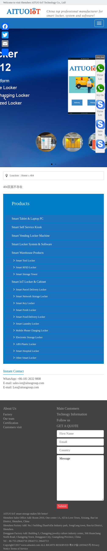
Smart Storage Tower (27, 274)
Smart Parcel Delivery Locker (31, 289)
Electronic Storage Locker (29, 337)
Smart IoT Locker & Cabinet (29, 281)
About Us (9, 408)
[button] (51, 164)
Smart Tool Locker (25, 260)
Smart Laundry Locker (27, 323)
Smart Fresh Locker (26, 310)
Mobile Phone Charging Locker (32, 330)
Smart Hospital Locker (27, 350)
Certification (10, 423)
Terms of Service (19, 548)
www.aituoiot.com (30, 545)
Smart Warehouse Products (28, 252)
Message (80, 478)
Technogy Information (72, 414)
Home (24, 175)
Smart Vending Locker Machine (31, 235)
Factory (7, 414)
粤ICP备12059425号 (80, 545)
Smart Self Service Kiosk (27, 227)
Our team (8, 418)
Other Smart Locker (26, 357)
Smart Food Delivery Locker (30, 316)
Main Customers (68, 408)
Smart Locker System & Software (32, 244)
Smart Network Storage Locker (32, 296)
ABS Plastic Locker (26, 344)
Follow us (63, 420)
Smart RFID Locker (26, 267)
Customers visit (12, 427)
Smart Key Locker (25, 303)
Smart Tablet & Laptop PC (27, 218)
